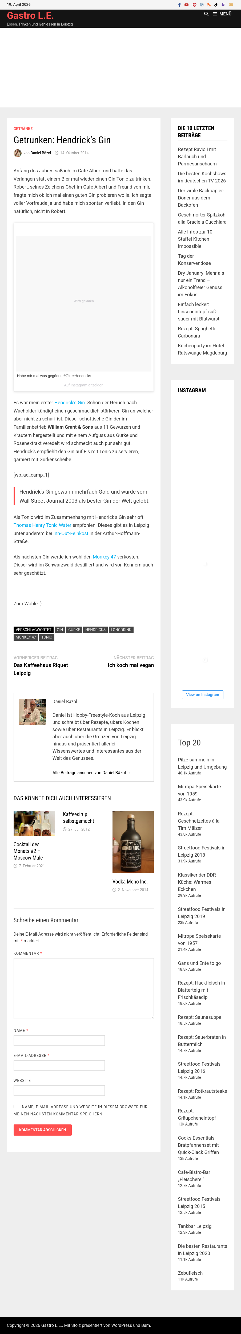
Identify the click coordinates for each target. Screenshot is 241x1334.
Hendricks (95, 630)
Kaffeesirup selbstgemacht (78, 817)
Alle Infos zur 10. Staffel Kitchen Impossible (196, 239)
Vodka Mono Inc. (130, 881)
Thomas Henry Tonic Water (42, 525)
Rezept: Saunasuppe (199, 1017)
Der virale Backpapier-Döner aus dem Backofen (201, 198)
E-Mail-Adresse (32, 1055)
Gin (60, 630)
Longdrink (121, 630)
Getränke (23, 129)
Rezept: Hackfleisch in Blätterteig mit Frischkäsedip (201, 990)
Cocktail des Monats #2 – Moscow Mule (28, 851)
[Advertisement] (120, 67)
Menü (222, 13)
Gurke (74, 630)
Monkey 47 (104, 557)
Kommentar (28, 953)
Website (22, 1080)
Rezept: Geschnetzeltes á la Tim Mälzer (198, 821)
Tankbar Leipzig (194, 1226)
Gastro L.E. (30, 15)
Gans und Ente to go (199, 963)
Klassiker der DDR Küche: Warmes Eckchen (197, 882)
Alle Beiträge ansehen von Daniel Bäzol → (92, 772)
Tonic (46, 637)
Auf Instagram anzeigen (83, 385)
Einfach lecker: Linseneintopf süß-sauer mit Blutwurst (198, 312)
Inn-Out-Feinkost (70, 533)
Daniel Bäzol (41, 153)
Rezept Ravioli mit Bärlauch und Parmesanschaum (197, 156)
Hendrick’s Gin (69, 402)
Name (21, 1030)
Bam (145, 1325)
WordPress (121, 1325)
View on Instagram (202, 695)
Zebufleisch (190, 1273)
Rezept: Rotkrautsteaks (202, 1091)
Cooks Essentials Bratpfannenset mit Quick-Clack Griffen (198, 1145)
